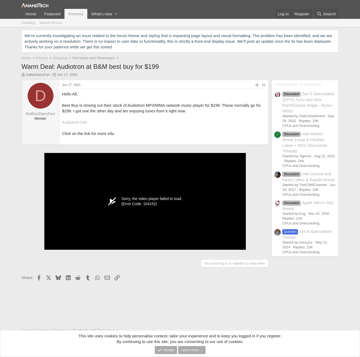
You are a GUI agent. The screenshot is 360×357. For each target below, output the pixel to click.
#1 (264, 85)
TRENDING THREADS (297, 84)
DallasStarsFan (38, 75)
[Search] (326, 14)
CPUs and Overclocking (300, 126)
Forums (76, 14)
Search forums (50, 23)
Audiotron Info (74, 122)
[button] (116, 14)
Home (31, 14)
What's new (101, 14)
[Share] (256, 85)
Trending (28, 23)
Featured (52, 14)
